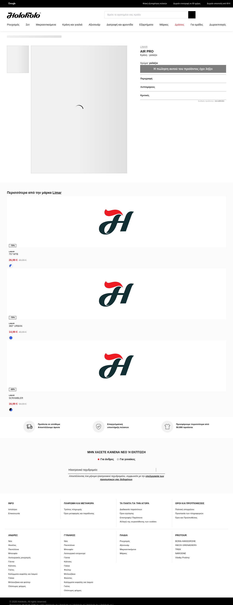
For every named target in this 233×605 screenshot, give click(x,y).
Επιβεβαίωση (160, 318)
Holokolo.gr (72, 456)
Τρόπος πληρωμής (73, 357)
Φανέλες (12, 393)
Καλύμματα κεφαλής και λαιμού (22, 422)
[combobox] (220, 16)
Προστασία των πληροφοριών (189, 361)
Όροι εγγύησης (127, 361)
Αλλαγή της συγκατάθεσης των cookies (138, 370)
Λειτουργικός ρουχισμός (19, 405)
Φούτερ (67, 418)
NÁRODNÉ (180, 401)
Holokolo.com (29, 456)
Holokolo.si (15, 456)
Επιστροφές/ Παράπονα (131, 365)
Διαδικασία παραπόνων (131, 357)
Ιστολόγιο (12, 357)
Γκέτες (11, 418)
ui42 (42, 453)
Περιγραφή (146, 78)
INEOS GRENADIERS (186, 393)
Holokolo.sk (52, 453)
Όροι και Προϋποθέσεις (186, 365)
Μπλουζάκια (69, 422)
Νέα (10, 389)
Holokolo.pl (79, 453)
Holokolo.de (44, 456)
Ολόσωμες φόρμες (17, 434)
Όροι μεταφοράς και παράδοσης (79, 361)
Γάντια (11, 410)
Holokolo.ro (106, 453)
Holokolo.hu (92, 453)
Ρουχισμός (125, 389)
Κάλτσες (12, 414)
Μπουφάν (12, 401)
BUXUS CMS (29, 453)
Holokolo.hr (58, 456)
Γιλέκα (11, 426)
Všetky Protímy (182, 405)
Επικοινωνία (14, 361)
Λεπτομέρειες (147, 87)
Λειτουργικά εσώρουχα (74, 401)
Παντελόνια (13, 397)
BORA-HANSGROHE (185, 389)
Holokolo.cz (65, 453)
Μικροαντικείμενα (128, 397)
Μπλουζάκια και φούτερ (19, 430)
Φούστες (68, 426)
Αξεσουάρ (124, 393)
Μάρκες (123, 401)
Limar (143, 47)
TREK (178, 397)
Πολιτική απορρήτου (184, 357)
